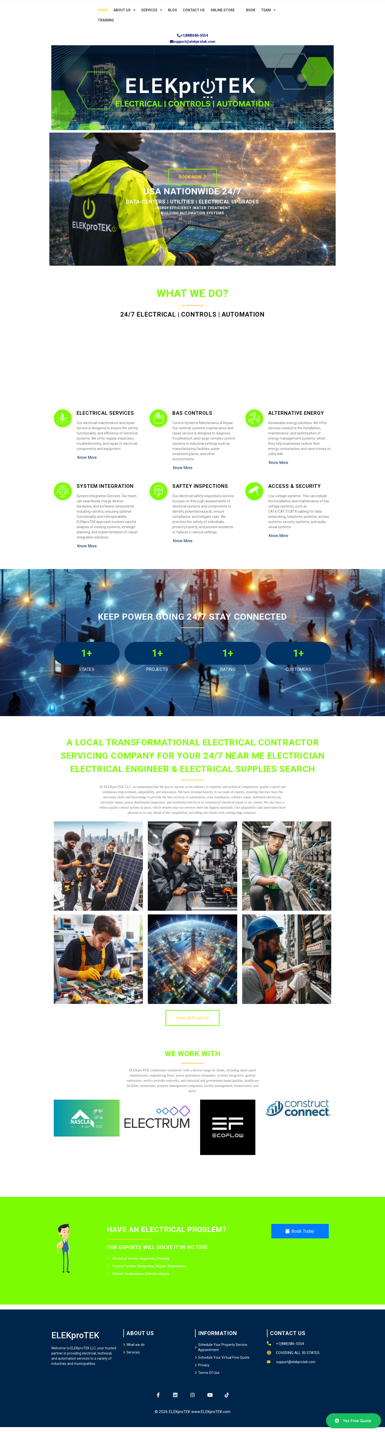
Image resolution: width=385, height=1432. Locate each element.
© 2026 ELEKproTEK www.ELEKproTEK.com (192, 1411)
